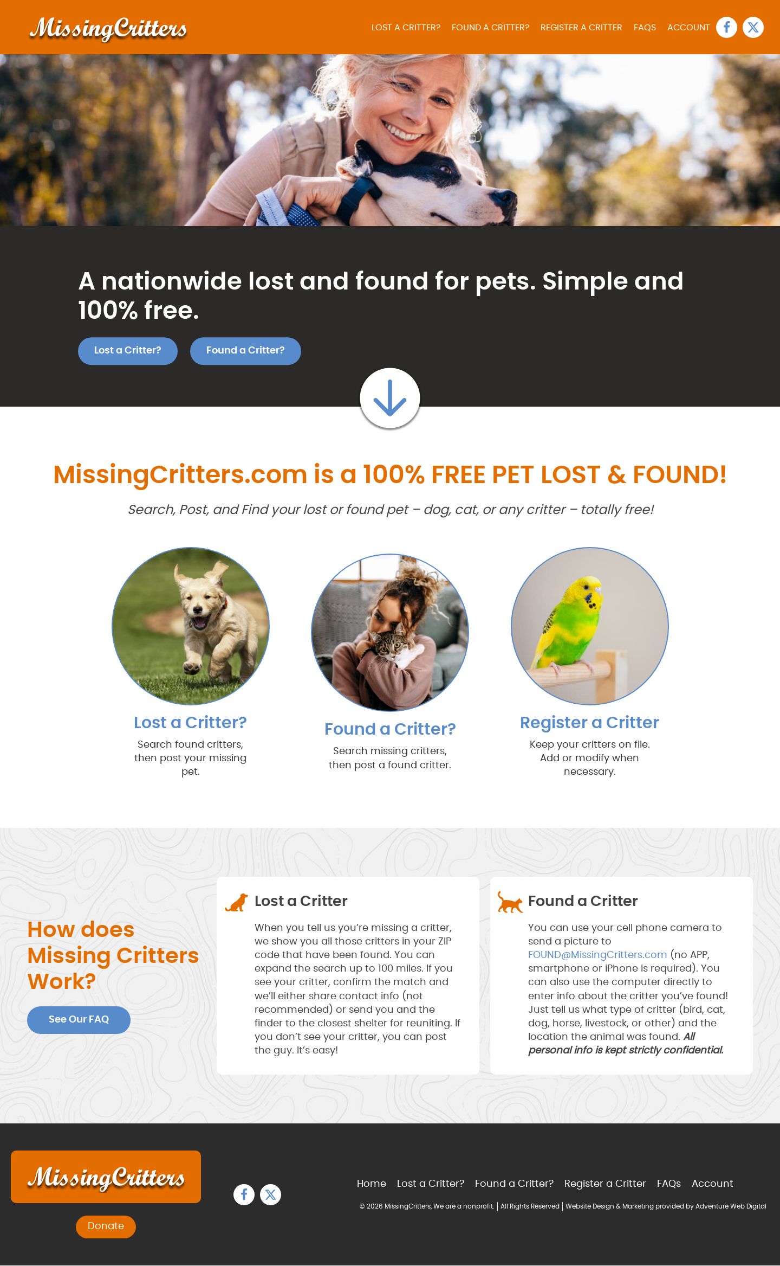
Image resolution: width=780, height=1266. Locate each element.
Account (689, 27)
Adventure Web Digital (731, 1206)
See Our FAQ (79, 1020)
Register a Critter (583, 27)
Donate (106, 1227)
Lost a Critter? (408, 27)
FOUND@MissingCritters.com (597, 955)
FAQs (646, 27)
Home (371, 1184)
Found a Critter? (492, 27)
